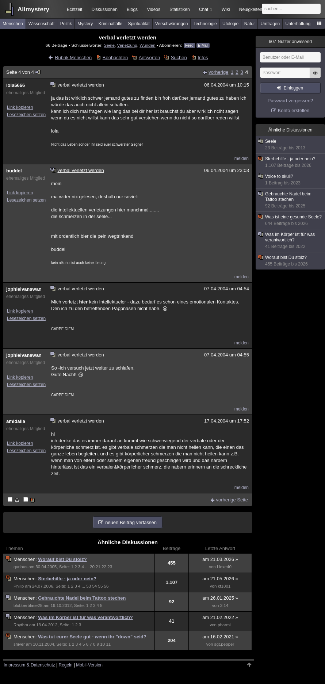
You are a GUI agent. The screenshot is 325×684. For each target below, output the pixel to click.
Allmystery (33, 9)
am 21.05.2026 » (220, 578)
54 (94, 586)
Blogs (132, 9)
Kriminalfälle (110, 23)
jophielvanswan (24, 289)
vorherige (218, 72)
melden (241, 158)
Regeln (66, 665)
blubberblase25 (28, 605)
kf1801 (224, 586)
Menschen (13, 23)
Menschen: (26, 559)
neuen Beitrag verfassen (131, 522)
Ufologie (230, 23)
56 (106, 586)
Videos (153, 9)
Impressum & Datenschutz (29, 665)
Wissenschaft (41, 23)
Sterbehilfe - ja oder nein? (67, 578)
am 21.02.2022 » (220, 617)
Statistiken (179, 9)
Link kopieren (20, 107)
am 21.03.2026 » (220, 559)
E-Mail (203, 45)
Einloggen (293, 88)
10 (102, 644)
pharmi (224, 625)
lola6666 (15, 85)
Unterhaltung (298, 23)
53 (88, 586)
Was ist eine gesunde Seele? (290, 220)
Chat (205, 9)
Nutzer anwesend (290, 41)
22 (104, 567)
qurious (20, 567)
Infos (203, 57)
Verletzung (127, 45)
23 (109, 567)
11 (108, 644)
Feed (189, 45)
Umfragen (270, 23)
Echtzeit (75, 9)
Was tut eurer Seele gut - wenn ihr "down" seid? (92, 636)
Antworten (149, 57)
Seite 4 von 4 (23, 72)
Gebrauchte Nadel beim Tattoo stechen (82, 598)
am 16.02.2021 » (220, 636)
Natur (249, 23)
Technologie (205, 23)
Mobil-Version (89, 665)
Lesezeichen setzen (26, 114)
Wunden (147, 45)
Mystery (85, 23)
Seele (109, 45)
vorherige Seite (232, 500)
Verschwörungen (171, 23)
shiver (19, 644)
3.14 (224, 605)
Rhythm (21, 625)
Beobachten (115, 57)
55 (100, 586)
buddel (14, 170)
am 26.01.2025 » (220, 598)
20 (92, 567)
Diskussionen (104, 9)
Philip (19, 586)
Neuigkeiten (250, 9)
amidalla (15, 421)
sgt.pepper (224, 644)
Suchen (179, 57)
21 (98, 567)
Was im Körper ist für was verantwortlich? (85, 617)
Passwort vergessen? (290, 100)
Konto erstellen (294, 110)
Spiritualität (138, 23)
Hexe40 (224, 567)
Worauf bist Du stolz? (62, 559)
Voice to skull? (290, 180)
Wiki (226, 9)
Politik (66, 23)
